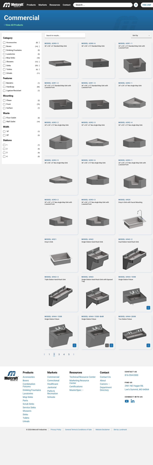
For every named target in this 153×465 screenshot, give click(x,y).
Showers (27, 411)
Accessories (29, 377)
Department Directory (106, 388)
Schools (51, 397)
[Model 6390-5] (60, 59)
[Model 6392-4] (134, 138)
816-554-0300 (131, 375)
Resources (55, 5)
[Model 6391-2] (60, 99)
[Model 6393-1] (134, 176)
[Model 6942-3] (60, 293)
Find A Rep (147, 5)
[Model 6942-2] (134, 254)
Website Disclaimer (103, 430)
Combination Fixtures (29, 385)
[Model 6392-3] (97, 138)
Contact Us (105, 377)
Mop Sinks (28, 397)
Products (31, 5)
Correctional (53, 380)
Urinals (26, 421)
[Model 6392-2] (60, 138)
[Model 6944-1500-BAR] (97, 331)
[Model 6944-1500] (60, 331)
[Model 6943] (97, 293)
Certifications (75, 386)
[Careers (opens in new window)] (105, 384)
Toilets (26, 418)
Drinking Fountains (32, 390)
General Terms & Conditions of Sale (78, 430)
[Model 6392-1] (134, 99)
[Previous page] (44, 354)
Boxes (26, 380)
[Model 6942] (97, 254)
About (103, 380)
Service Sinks (29, 407)
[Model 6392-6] (97, 176)
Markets (43, 5)
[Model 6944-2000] (134, 331)
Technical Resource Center (82, 377)
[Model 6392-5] (60, 176)
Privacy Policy (56, 430)
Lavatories (28, 393)
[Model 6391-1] (134, 59)
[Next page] (74, 354)
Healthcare (52, 384)
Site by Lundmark (120, 430)
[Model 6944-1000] (134, 293)
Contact (66, 5)
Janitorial (51, 387)
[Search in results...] (65, 35)
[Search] (136, 5)
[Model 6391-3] (97, 99)
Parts (25, 400)
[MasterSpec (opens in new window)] (76, 390)
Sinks (25, 414)
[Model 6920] (134, 216)
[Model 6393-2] (60, 216)
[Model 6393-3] (97, 216)
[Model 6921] (60, 254)
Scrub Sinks (28, 404)
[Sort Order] (141, 35)
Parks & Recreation (52, 392)
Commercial (53, 377)
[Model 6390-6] (97, 59)
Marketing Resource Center (79, 381)
